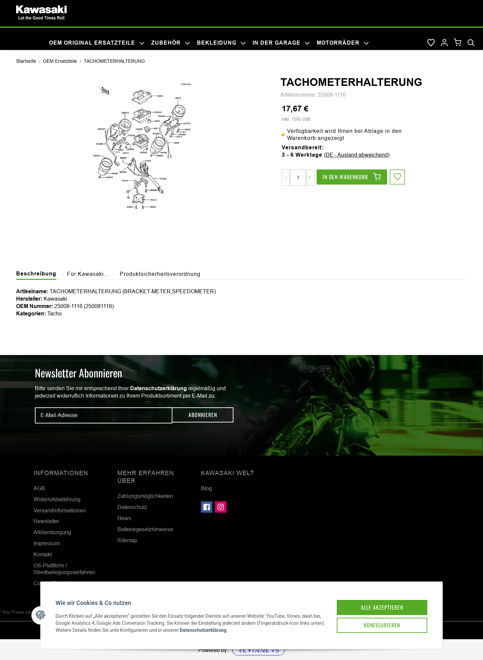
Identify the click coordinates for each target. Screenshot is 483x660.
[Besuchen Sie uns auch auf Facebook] (206, 507)
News (124, 518)
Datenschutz (132, 507)
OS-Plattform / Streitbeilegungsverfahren (64, 568)
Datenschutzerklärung (158, 388)
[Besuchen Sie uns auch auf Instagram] (220, 507)
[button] (444, 43)
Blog (206, 488)
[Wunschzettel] (431, 43)
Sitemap (127, 540)
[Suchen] (471, 43)
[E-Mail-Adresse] (103, 415)
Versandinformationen (60, 510)
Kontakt (43, 554)
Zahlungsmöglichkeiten (145, 496)
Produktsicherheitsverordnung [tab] (160, 274)
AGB (39, 488)
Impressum (47, 543)
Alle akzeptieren (377, 602)
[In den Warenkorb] (352, 177)
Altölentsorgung (52, 532)
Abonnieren (203, 415)
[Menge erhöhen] (310, 177)
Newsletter (46, 521)
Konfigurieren (377, 620)
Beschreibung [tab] (36, 273)
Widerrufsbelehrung (57, 499)
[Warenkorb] (458, 43)
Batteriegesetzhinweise (145, 529)
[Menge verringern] (286, 177)
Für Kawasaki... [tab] (88, 274)
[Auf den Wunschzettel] (398, 177)
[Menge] (298, 177)
